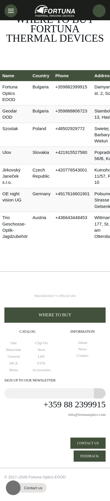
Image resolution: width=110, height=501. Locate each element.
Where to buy (55, 314)
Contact (82, 356)
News (82, 349)
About (82, 343)
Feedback (89, 456)
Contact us (88, 443)
